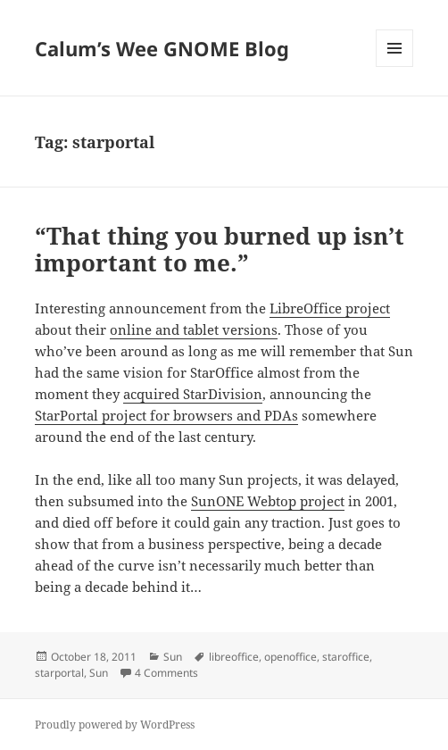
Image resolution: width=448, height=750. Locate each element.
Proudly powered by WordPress (115, 724)
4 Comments (166, 672)
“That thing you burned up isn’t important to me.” (219, 249)
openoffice (290, 656)
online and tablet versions (194, 329)
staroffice (345, 656)
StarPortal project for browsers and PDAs (166, 415)
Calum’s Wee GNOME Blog (162, 48)
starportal (59, 672)
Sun (172, 656)
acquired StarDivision (192, 394)
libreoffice (234, 656)
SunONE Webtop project (267, 501)
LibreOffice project (330, 308)
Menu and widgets (395, 66)
